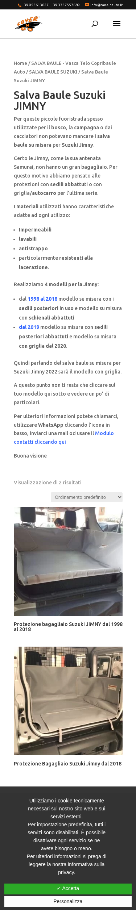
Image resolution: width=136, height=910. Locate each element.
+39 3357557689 (65, 5)
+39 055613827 (35, 5)
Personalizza (67, 901)
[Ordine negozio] (87, 497)
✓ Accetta (68, 888)
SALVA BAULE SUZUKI (53, 71)
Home (20, 63)
